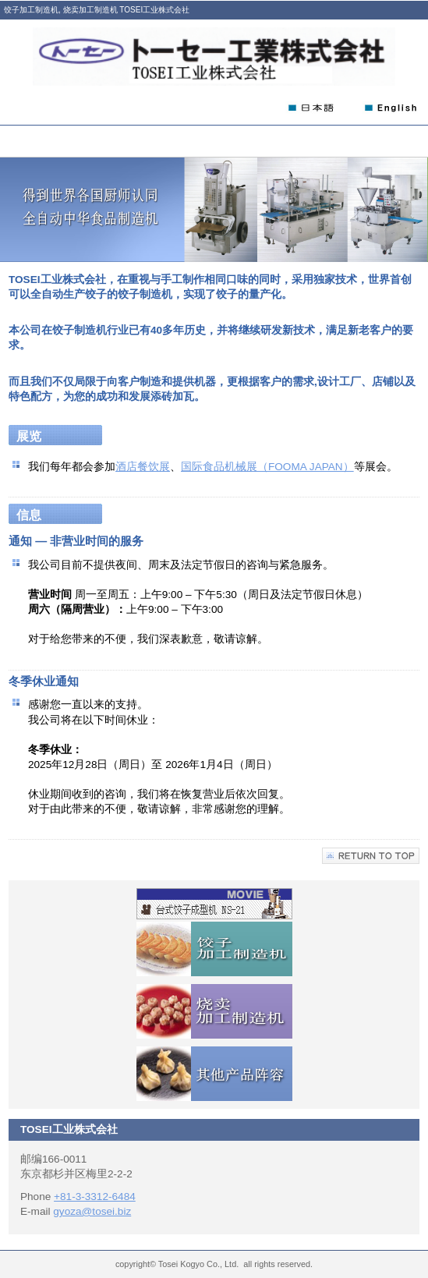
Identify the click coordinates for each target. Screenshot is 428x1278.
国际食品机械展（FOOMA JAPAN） (267, 467)
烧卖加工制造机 (214, 1011)
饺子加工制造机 (214, 949)
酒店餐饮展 (142, 467)
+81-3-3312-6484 (95, 1196)
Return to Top (370, 856)
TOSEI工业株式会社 (213, 56)
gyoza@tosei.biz (92, 1211)
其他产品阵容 (214, 1073)
